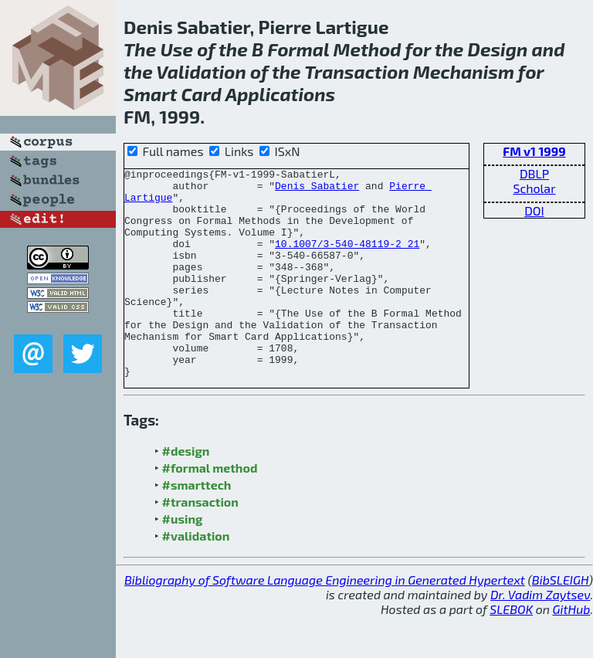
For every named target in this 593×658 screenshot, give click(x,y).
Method (368, 49)
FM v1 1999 (534, 151)
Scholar (534, 188)
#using (182, 560)
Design (498, 49)
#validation (196, 577)
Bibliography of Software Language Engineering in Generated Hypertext (324, 621)
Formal (298, 49)
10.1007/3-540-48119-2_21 (347, 259)
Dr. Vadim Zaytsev (540, 636)
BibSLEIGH (560, 621)
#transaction (200, 543)
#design (186, 492)
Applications (280, 94)
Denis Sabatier (317, 190)
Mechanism (463, 71)
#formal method (210, 509)
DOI (534, 210)
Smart (150, 94)
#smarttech (197, 526)
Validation (201, 71)
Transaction (356, 71)
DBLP (534, 173)
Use (176, 49)
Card (201, 94)
